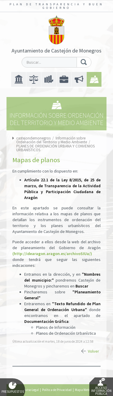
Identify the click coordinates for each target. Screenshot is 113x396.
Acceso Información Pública (101, 387)
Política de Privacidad (57, 390)
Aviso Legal (31, 390)
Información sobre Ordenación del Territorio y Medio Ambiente (52, 140)
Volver (93, 351)
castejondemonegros (33, 138)
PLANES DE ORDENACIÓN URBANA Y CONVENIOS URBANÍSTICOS (55, 148)
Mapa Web (82, 390)
